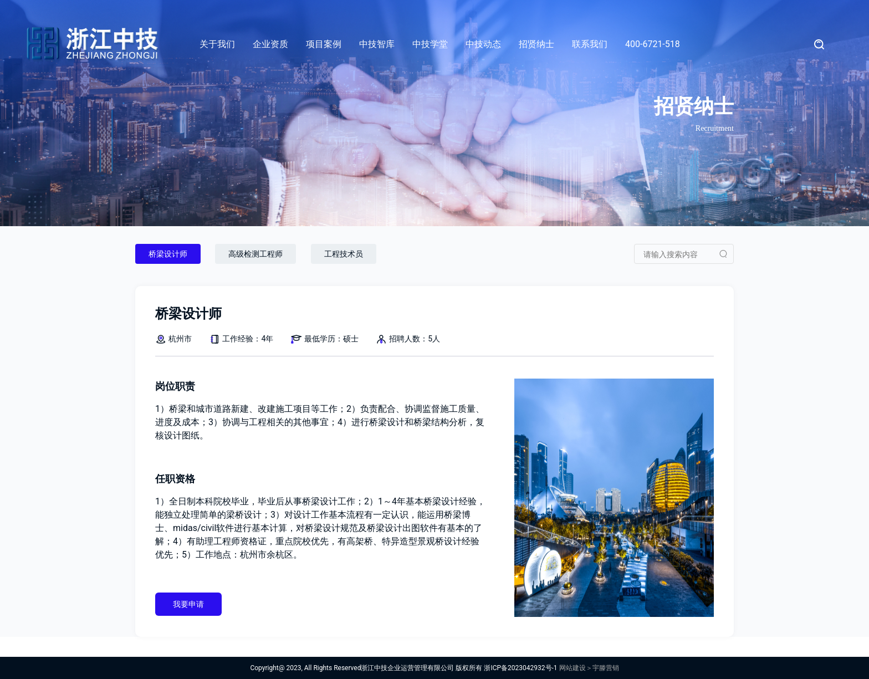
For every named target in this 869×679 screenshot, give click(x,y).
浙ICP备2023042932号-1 (520, 668)
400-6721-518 (652, 44)
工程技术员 (343, 256)
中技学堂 (430, 44)
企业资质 (270, 44)
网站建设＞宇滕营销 (589, 668)
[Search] (832, 44)
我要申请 (188, 620)
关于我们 (217, 44)
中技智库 (377, 44)
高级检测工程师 (255, 256)
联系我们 (589, 44)
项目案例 (323, 44)
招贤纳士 (536, 44)
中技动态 (483, 44)
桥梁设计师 (168, 256)
